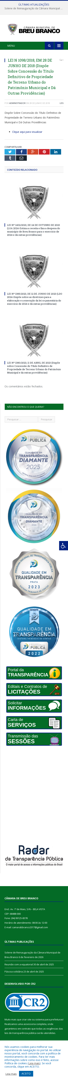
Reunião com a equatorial (19, 964)
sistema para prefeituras (49, 1019)
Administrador (17, 103)
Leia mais (34, 1063)
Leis (61, 103)
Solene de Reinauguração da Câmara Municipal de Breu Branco (35, 8)
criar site (26, 1019)
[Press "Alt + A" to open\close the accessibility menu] (63, 545)
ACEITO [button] (26, 1073)
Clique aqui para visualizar (27, 132)
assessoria (29, 1024)
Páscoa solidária (14, 971)
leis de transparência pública (20, 1033)
